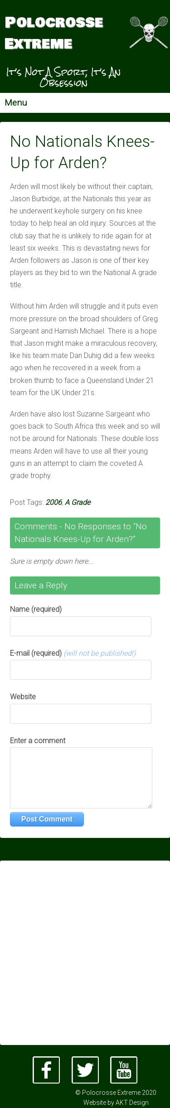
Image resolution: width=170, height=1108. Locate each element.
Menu (16, 102)
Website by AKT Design (116, 1102)
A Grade (77, 502)
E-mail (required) (73, 653)
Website (23, 696)
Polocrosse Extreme (54, 33)
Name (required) (36, 609)
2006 (53, 502)
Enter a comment (37, 740)
